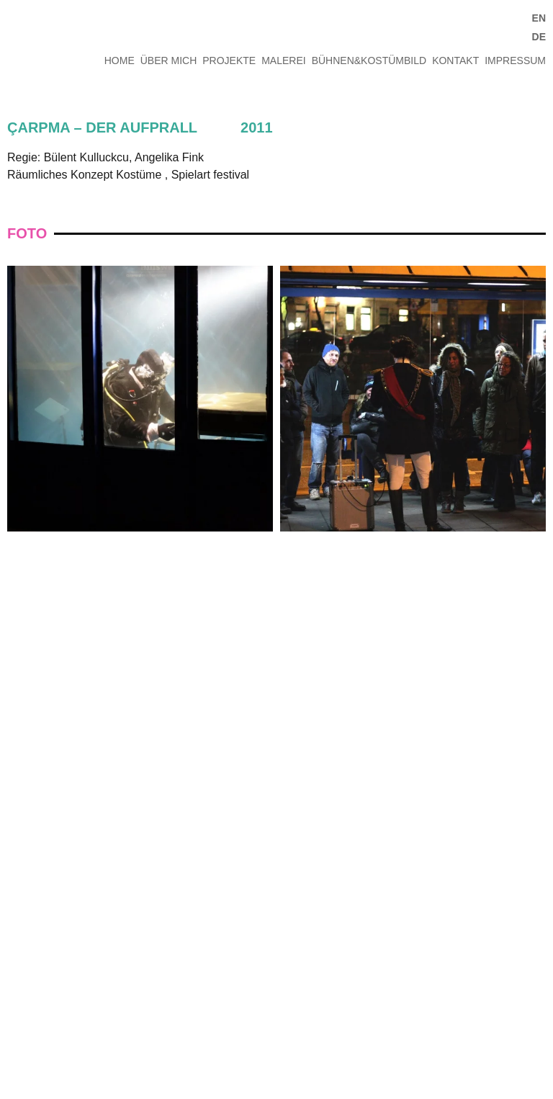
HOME (119, 60)
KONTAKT (455, 60)
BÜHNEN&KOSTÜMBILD (369, 60)
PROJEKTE (229, 60)
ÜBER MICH (168, 60)
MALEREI (283, 60)
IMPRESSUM (515, 60)
